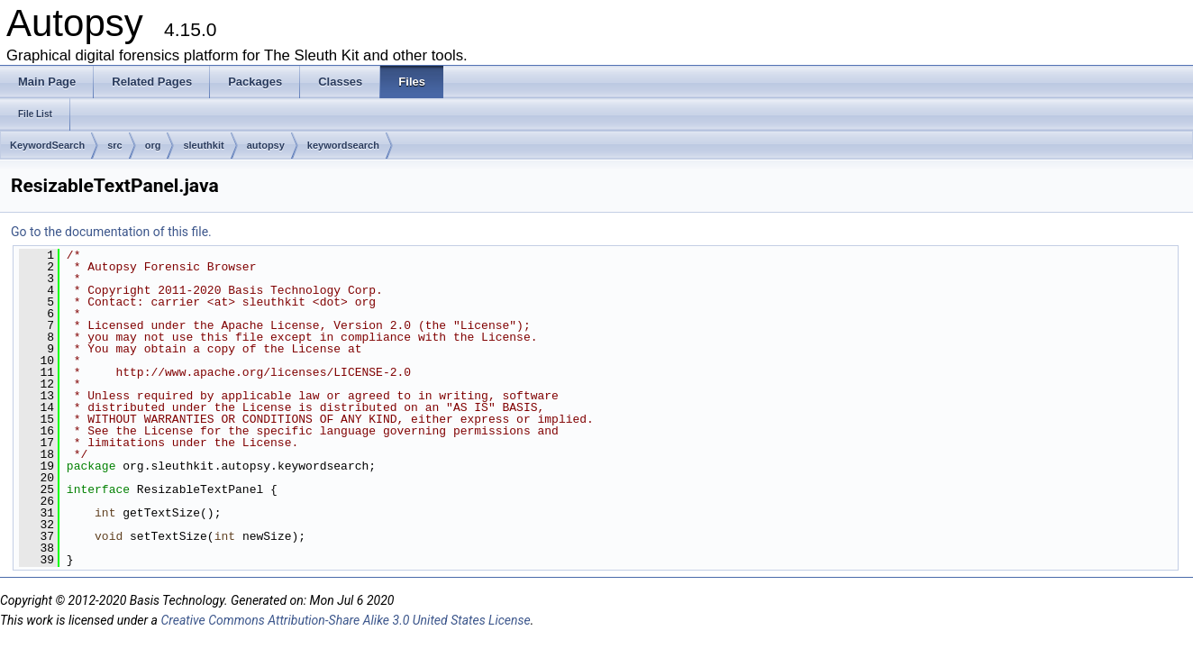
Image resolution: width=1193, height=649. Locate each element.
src (115, 145)
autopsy (266, 145)
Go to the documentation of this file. (111, 231)
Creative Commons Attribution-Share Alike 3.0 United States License (345, 620)
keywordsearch (343, 145)
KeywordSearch (47, 145)
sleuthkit (203, 145)
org (153, 145)
